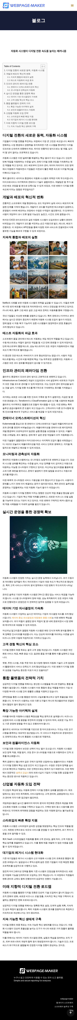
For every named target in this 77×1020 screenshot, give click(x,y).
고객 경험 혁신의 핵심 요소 (22, 100)
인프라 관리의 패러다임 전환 (19, 84)
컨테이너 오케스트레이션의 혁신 (25, 87)
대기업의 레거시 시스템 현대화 (24, 120)
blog (71, 1010)
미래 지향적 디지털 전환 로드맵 (20, 123)
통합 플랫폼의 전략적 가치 (18, 103)
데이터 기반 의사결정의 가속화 (24, 97)
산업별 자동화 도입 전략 (17, 113)
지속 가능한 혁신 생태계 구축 (23, 126)
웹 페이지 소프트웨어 (64, 1003)
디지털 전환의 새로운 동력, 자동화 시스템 (25, 70)
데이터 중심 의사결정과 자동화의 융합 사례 (32, 617)
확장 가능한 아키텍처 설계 (22, 107)
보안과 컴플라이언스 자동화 (23, 110)
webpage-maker (66, 999)
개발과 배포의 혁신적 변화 (18, 74)
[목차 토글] (41, 66)
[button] (72, 5)
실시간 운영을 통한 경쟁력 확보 (20, 93)
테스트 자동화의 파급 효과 (22, 80)
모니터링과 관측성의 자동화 (23, 90)
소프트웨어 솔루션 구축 (63, 1006)
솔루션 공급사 (22, 772)
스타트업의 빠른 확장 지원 (22, 117)
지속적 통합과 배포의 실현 (22, 77)
